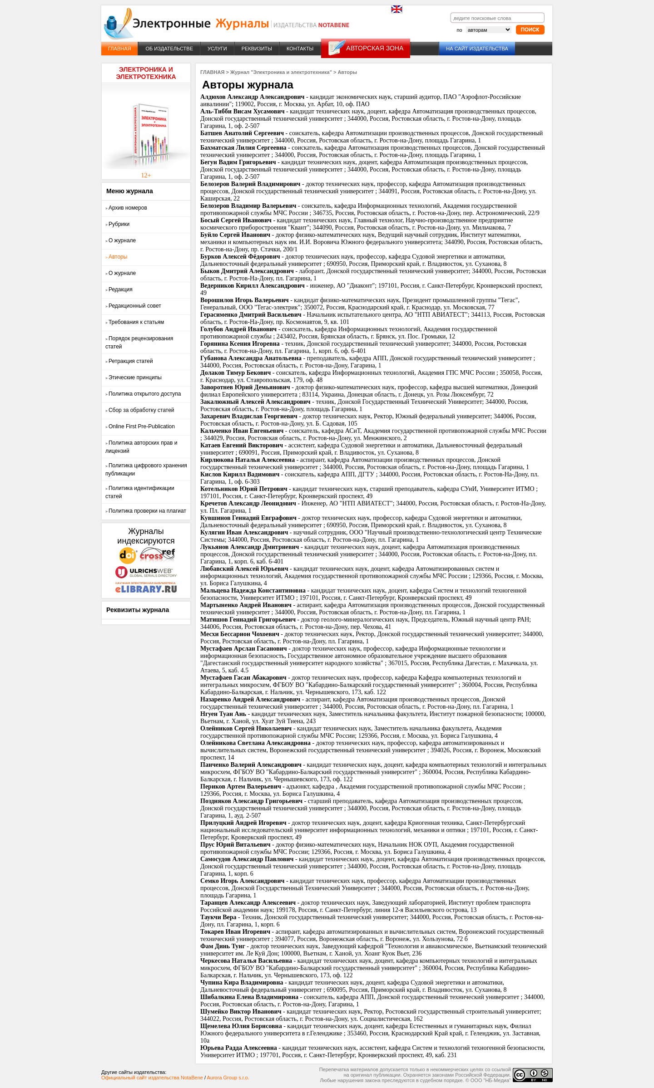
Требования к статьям (134, 322)
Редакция (119, 289)
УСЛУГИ (217, 48)
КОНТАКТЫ (300, 48)
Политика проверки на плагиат (145, 511)
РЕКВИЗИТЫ (257, 48)
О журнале (120, 240)
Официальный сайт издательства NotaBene (152, 1077)
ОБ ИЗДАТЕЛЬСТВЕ (169, 48)
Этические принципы (133, 377)
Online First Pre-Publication (140, 426)
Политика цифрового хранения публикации (146, 469)
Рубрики (117, 224)
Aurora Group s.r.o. (228, 1077)
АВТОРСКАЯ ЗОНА (374, 48)
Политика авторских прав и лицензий (141, 447)
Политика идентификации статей (139, 492)
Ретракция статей (129, 361)
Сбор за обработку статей (139, 410)
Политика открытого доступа (143, 394)
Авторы (116, 257)
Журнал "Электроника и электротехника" (281, 72)
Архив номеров (126, 208)
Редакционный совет (133, 306)
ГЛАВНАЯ (119, 48)
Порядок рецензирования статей (139, 342)
